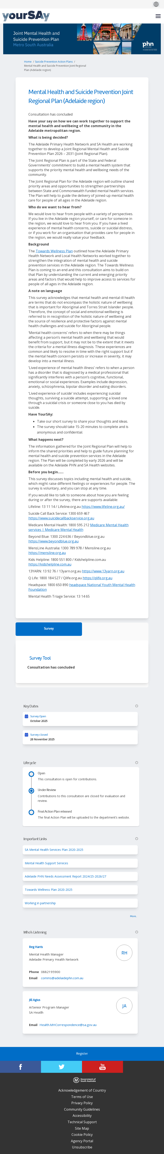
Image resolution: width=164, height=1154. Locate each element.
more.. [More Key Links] (133, 916)
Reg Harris (36, 947)
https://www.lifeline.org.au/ (103, 506)
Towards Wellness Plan (54, 251)
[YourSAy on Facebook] (20, 1067)
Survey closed (39, 735)
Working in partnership (40, 903)
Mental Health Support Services (46, 863)
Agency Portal (82, 1141)
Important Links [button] (80, 839)
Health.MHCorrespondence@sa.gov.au (68, 1025)
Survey (49, 629)
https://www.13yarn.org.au (103, 571)
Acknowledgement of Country (82, 1090)
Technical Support (82, 1122)
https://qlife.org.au (97, 578)
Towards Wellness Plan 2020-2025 (48, 890)
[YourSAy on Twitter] (61, 1067)
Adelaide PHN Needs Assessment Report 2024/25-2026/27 (65, 876)
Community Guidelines (82, 1109)
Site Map (82, 1128)
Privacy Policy (82, 1103)
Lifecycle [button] (80, 763)
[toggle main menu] (158, 16)
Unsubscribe (82, 1147)
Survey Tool (40, 658)
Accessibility (82, 1115)
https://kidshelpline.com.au (49, 564)
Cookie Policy (82, 1134)
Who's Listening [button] (80, 932)
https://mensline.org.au (47, 552)
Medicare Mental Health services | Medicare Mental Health (78, 527)
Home (28, 61)
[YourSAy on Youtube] (102, 1067)
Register (82, 1054)
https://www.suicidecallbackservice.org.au (61, 518)
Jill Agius (34, 1000)
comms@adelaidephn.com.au (62, 978)
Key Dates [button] (80, 706)
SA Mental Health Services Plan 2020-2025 (54, 850)
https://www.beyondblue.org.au (53, 541)
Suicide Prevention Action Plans (54, 61)
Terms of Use (82, 1096)
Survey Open (38, 716)
